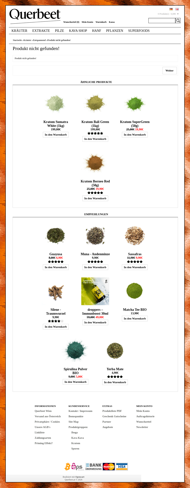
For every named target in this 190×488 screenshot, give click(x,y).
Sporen (75, 448)
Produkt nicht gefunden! (59, 40)
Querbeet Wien (43, 411)
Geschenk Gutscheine (114, 416)
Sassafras (134, 254)
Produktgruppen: (78, 427)
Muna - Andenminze (95, 254)
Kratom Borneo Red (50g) (95, 183)
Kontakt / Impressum (80, 411)
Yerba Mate (115, 369)
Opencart (79, 477)
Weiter (169, 70)
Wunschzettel (143, 421)
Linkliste (40, 432)
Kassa (112, 22)
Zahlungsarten (43, 438)
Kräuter (19, 31)
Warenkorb (101, 22)
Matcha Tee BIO (135, 310)
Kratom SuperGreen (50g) (135, 124)
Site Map (74, 421)
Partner (106, 421)
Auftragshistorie (145, 416)
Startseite (17, 40)
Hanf (96, 31)
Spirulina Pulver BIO (75, 371)
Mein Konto (87, 22)
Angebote (107, 427)
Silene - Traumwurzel (55, 311)
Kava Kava (77, 438)
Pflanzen (114, 31)
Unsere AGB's (42, 427)
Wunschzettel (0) (71, 22)
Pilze (59, 31)
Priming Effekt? (44, 443)
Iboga (74, 432)
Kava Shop (78, 31)
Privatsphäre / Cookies (47, 421)
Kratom (75, 443)
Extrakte (41, 31)
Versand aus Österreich (48, 416)
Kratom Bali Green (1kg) (95, 124)
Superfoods (139, 31)
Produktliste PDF (112, 411)
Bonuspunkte (76, 416)
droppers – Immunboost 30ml (95, 311)
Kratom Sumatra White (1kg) (55, 124)
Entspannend (39, 40)
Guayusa (55, 254)
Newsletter (142, 427)
